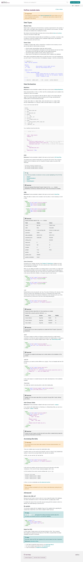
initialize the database (41, 547)
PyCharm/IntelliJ (31, 178)
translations (46, 546)
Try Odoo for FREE (75, 2)
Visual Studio (30, 181)
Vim (28, 179)
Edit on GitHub (59, 9)
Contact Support (28, 557)
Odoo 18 (77, 5)
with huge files (49, 544)
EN (72, 5)
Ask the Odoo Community (39, 557)
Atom (28, 176)
